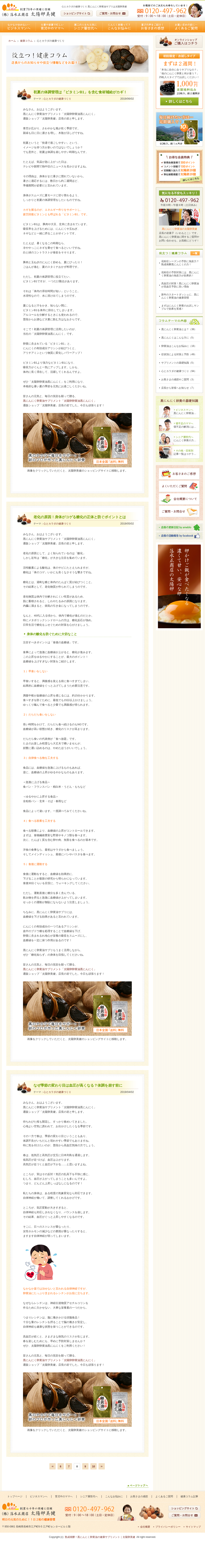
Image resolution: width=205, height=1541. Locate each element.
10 (93, 1466)
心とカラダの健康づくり (57, 98)
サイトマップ (193, 1526)
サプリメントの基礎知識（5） (178, 362)
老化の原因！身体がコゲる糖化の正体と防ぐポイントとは (79, 517)
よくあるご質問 (186, 26)
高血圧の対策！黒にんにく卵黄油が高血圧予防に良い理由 (180, 285)
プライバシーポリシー (168, 1526)
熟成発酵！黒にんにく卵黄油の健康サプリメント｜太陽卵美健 (100, 1537)
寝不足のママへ (184, 423)
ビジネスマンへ (19, 26)
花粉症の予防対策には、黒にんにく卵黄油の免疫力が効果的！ (180, 274)
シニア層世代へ (85, 26)
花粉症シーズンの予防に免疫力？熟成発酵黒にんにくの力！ (180, 263)
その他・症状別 (184, 450)
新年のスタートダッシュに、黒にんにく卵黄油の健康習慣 (180, 296)
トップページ (14, 1496)
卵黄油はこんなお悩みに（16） (179, 346)
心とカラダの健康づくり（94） (179, 371)
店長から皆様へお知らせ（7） (178, 387)
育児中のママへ (52, 26)
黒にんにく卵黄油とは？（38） (179, 329)
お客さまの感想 (152, 26)
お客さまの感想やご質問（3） (178, 379)
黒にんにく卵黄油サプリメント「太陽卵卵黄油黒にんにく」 (59, 400)
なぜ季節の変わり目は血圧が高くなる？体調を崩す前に (77, 1085)
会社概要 (145, 1526)
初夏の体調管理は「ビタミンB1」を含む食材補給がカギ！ (80, 92)
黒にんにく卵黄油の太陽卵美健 (179, 228)
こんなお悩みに (119, 26)
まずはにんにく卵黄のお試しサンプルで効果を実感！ (180, 307)
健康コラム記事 (189, 1496)
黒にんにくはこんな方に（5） (178, 337)
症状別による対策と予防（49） (179, 354)
